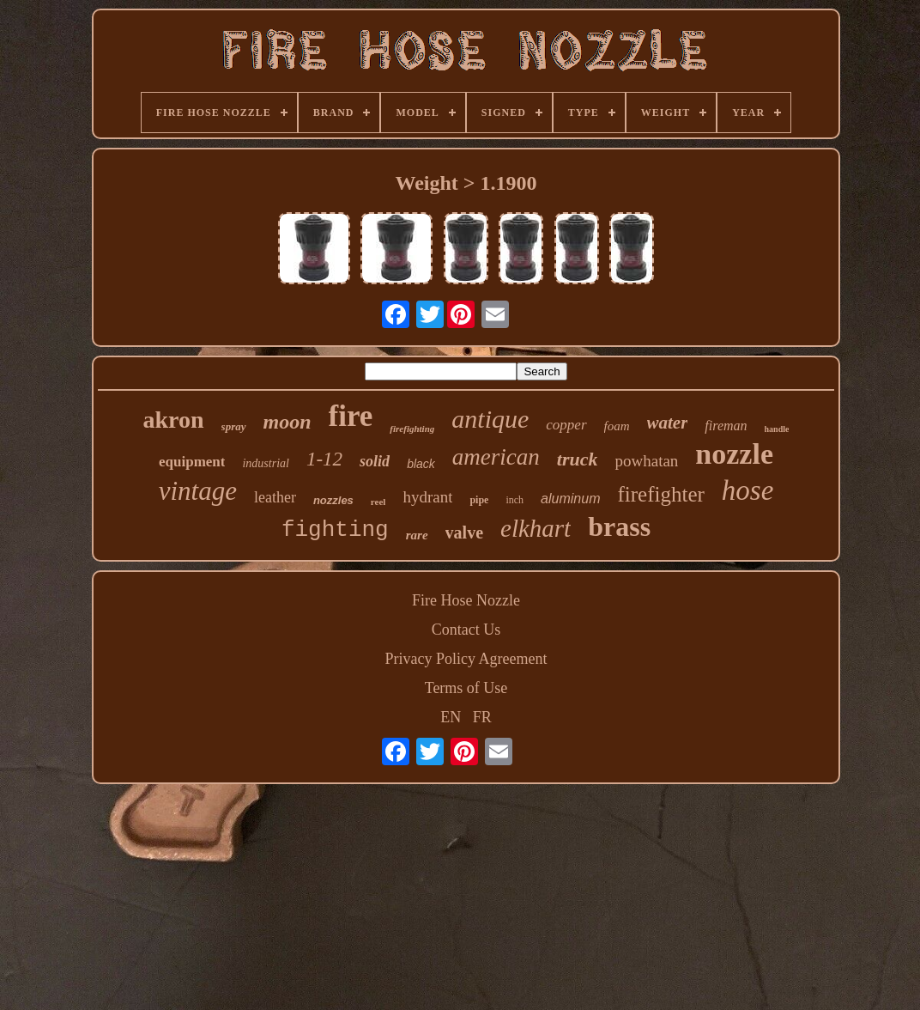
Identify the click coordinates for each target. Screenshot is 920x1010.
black (421, 464)
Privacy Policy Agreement (466, 658)
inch (514, 500)
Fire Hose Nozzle (466, 600)
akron (173, 419)
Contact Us (466, 629)
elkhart (535, 528)
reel (378, 501)
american (496, 457)
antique (490, 419)
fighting (335, 530)
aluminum (570, 498)
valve (464, 532)
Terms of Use (466, 688)
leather (275, 497)
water (667, 422)
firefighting (412, 428)
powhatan (646, 461)
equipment (192, 461)
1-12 (324, 459)
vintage (198, 491)
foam (617, 426)
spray (233, 426)
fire (351, 416)
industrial (265, 463)
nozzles (333, 500)
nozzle (734, 454)
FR (482, 717)
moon (287, 422)
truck (577, 459)
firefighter (660, 494)
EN (450, 717)
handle (777, 429)
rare (417, 535)
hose (748, 490)
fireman (726, 425)
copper (566, 425)
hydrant (427, 497)
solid (375, 461)
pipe (478, 500)
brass (619, 526)
